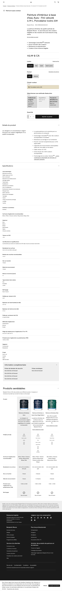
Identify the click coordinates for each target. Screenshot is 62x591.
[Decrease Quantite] (28, 116)
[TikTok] (34, 520)
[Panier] (58, 2)
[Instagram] (34, 518)
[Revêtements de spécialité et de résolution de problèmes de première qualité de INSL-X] (13, 576)
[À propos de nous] (11, 530)
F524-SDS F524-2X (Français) (11, 373)
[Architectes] (34, 537)
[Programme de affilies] (12, 540)
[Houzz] (50, 518)
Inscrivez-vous (10, 517)
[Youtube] (41, 518)
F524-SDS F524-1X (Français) (11, 375)
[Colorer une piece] (11, 553)
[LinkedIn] (31, 520)
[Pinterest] (44, 518)
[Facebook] (31, 518)
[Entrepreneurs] (34, 530)
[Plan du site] (10, 565)
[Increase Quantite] (33, 116)
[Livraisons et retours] (12, 548)
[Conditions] (26, 565)
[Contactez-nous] (11, 546)
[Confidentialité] (18, 565)
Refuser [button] (45, 585)
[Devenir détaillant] (11, 537)
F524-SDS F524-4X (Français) (11, 370)
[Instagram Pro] (38, 518)
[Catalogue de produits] (36, 550)
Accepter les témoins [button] (54, 585)
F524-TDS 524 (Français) (37, 370)
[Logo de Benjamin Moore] (31, 2)
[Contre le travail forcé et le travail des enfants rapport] (21, 567)
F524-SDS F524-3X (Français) (11, 378)
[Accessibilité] (34, 565)
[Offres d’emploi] (10, 535)
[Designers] (33, 532)
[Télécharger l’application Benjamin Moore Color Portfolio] (43, 553)
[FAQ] (8, 558)
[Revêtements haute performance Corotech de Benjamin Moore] (13, 572)
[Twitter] (47, 518)
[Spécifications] (31, 165)
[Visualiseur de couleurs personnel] (14, 556)
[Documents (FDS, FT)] (36, 540)
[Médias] (8, 532)
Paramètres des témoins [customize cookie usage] (13, 589)
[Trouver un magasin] (35, 548)
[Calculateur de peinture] (12, 551)
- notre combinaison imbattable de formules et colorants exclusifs (46, 157)
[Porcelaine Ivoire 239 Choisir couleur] (43, 87)
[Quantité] (30, 116)
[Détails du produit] (31, 125)
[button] (55, 2)
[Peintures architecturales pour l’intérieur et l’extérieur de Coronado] (13, 580)
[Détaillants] (33, 535)
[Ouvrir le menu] (3, 2)
